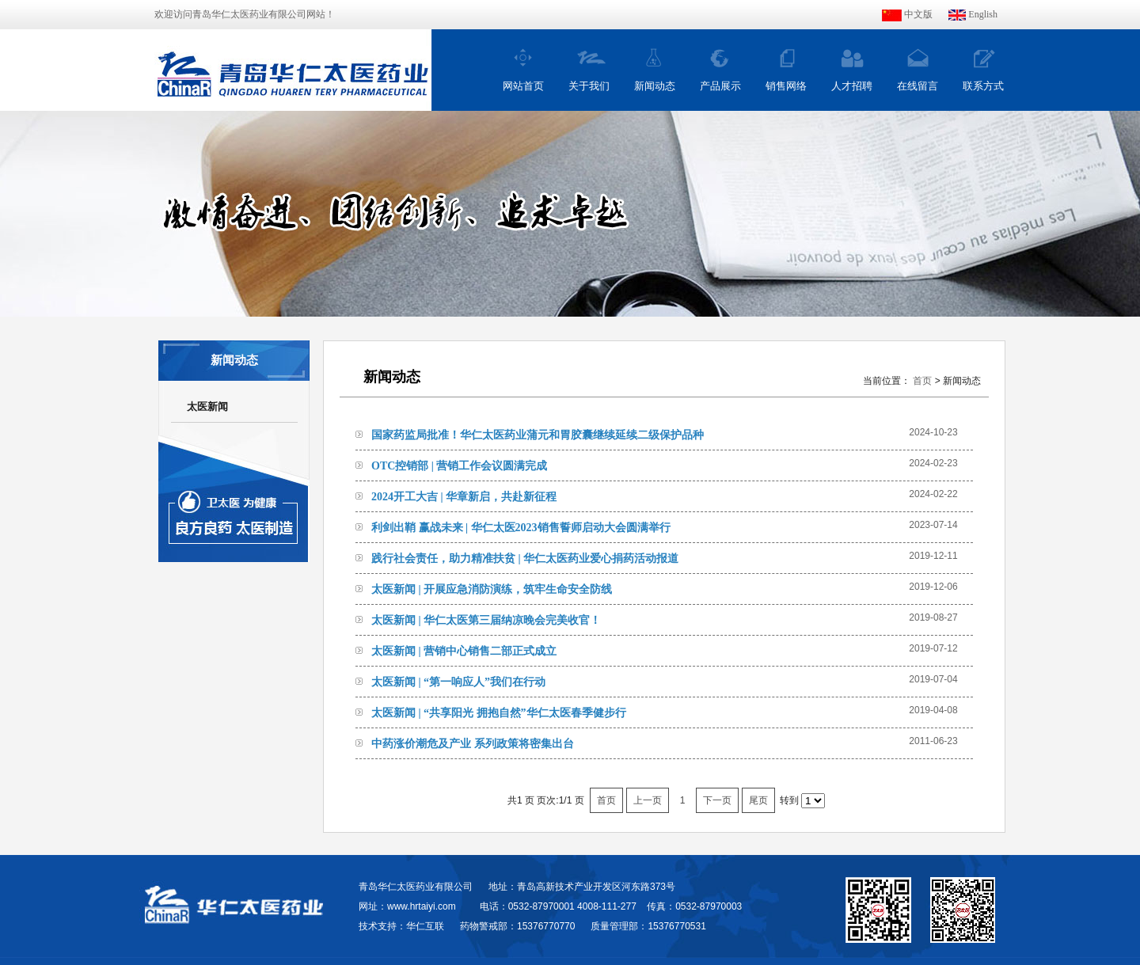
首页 (922, 380)
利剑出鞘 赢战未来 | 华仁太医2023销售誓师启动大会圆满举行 (521, 528)
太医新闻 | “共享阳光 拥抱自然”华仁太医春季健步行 (498, 713)
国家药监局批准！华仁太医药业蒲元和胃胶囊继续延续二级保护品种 (537, 435)
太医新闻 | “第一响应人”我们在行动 (458, 682)
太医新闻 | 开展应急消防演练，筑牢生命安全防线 (491, 589)
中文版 (907, 14)
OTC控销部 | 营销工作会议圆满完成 (459, 466)
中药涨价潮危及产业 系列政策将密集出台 (472, 744)
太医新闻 (207, 406)
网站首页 (523, 86)
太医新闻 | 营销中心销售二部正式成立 (464, 651)
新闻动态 (654, 86)
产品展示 (720, 86)
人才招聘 (851, 86)
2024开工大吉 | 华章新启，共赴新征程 (464, 497)
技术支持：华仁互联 (401, 926)
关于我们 (589, 86)
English (973, 14)
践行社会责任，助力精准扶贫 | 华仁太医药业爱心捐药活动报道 (524, 558)
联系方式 (983, 86)
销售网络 (786, 86)
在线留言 (917, 86)
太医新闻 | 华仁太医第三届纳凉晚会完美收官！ (486, 620)
